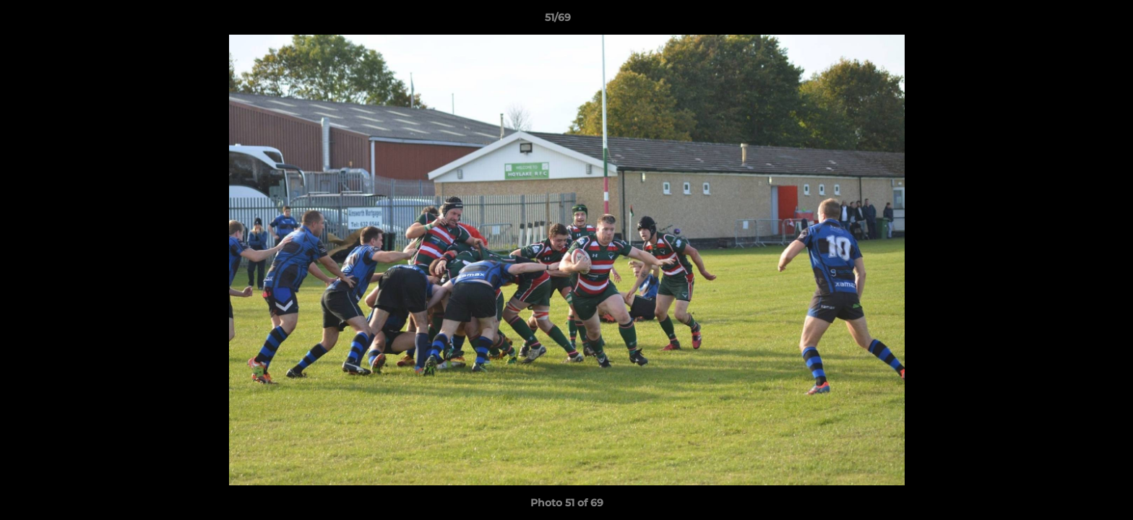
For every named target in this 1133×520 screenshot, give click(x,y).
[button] (1072, 20)
